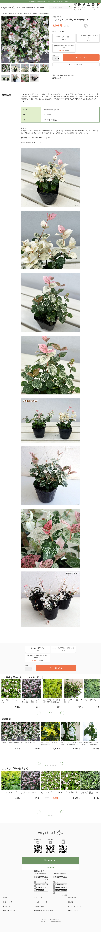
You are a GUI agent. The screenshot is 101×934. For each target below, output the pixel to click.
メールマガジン (73, 910)
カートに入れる (81, 57)
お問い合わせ (39, 906)
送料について (56, 78)
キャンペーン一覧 (41, 902)
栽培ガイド (6, 906)
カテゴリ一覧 (72, 898)
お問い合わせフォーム (50, 860)
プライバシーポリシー (75, 906)
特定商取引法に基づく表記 (44, 910)
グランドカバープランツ (7, 13)
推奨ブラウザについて (10, 910)
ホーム (5, 898)
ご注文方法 (39, 898)
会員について (7, 902)
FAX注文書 (50, 867)
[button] (62, 713)
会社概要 (71, 902)
